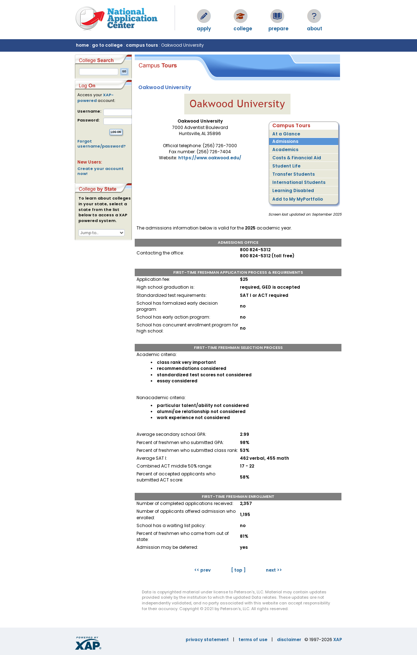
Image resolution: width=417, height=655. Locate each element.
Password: (88, 120)
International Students (298, 182)
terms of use (252, 639)
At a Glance (286, 134)
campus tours (142, 45)
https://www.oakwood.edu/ (209, 158)
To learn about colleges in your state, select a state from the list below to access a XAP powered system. (104, 209)
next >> (274, 570)
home (82, 45)
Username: (89, 111)
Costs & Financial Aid (296, 158)
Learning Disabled (293, 190)
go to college (107, 45)
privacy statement (207, 639)
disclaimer (289, 639)
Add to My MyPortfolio (297, 199)
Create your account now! (100, 171)
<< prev (202, 570)
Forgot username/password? (101, 144)
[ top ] (238, 570)
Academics (285, 149)
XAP (337, 639)
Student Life (286, 166)
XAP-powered (95, 97)
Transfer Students (293, 174)
